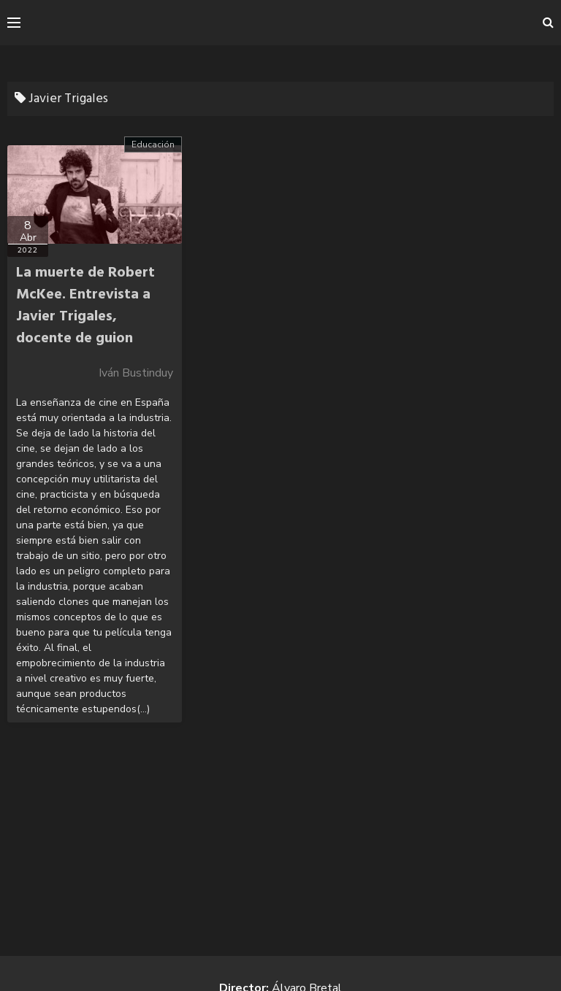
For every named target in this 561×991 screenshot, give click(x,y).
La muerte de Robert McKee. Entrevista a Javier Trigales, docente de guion (85, 305)
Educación (153, 144)
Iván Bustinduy (136, 373)
